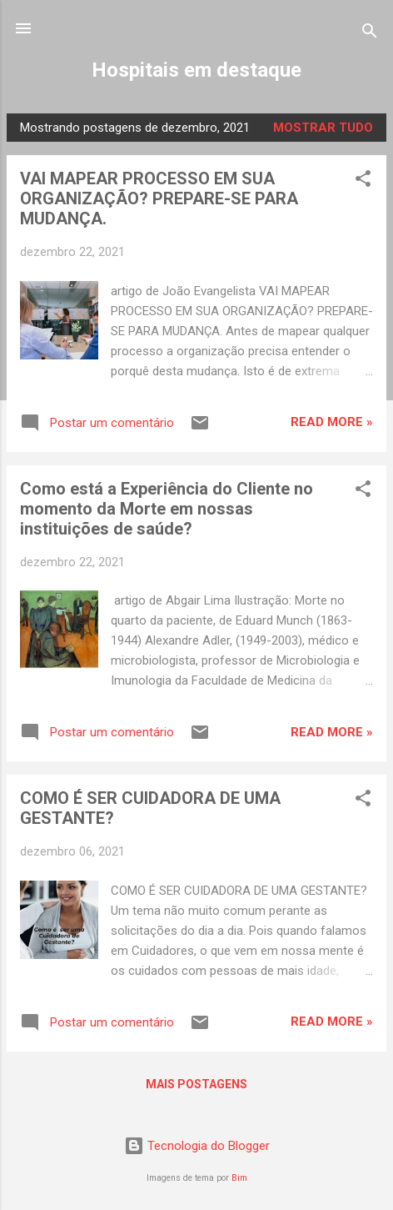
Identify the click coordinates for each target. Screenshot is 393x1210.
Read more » (332, 421)
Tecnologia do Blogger (197, 1145)
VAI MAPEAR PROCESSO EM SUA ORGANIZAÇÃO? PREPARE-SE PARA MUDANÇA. (159, 198)
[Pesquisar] (370, 33)
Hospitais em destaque (196, 70)
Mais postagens (196, 1084)
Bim (239, 1177)
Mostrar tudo (323, 127)
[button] (363, 181)
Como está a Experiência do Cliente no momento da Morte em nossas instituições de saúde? (166, 509)
